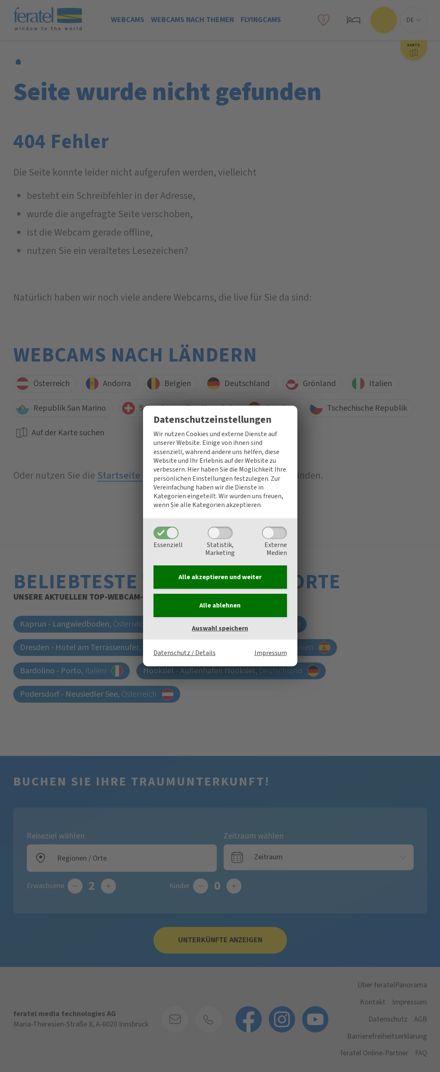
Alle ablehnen (220, 605)
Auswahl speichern (220, 628)
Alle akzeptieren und (220, 577)
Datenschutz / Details (184, 653)
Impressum (270, 653)
